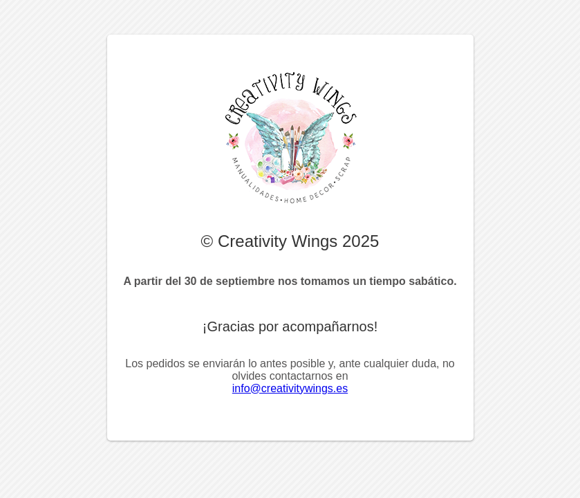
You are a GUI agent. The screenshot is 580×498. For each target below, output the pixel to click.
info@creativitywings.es (290, 388)
